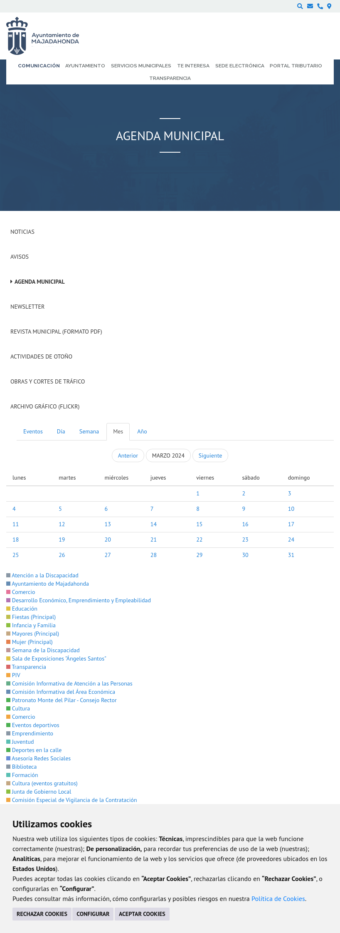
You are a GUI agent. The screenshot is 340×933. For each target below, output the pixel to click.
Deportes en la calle (34, 750)
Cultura (18, 708)
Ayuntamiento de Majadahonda (47, 583)
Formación (22, 775)
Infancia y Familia (31, 625)
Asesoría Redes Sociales (38, 758)
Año (142, 431)
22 (199, 539)
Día (61, 431)
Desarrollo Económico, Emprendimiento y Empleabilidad (78, 600)
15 (199, 524)
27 (108, 555)
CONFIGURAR (92, 914)
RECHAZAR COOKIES (42, 914)
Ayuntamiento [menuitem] (85, 66)
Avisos (19, 256)
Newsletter (27, 306)
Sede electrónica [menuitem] (239, 66)
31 (291, 555)
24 (291, 539)
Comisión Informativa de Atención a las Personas (69, 683)
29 (199, 555)
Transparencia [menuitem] (170, 78)
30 (245, 555)
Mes (118, 431)
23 (245, 539)
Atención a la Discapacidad (42, 575)
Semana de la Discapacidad (43, 650)
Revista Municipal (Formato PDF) (56, 331)
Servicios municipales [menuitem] (141, 66)
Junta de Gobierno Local (38, 791)
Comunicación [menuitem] (39, 66)
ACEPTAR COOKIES (142, 914)
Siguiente (210, 455)
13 (108, 524)
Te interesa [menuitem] (193, 66)
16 (245, 524)
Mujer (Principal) (29, 642)
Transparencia (26, 667)
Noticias (22, 231)
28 (153, 555)
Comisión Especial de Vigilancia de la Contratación (71, 800)
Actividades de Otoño (41, 356)
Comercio (20, 592)
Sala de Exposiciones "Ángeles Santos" (56, 658)
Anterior (128, 455)
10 (291, 508)
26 (62, 555)
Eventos (33, 431)
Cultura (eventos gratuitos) (42, 783)
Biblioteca (21, 766)
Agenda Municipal (40, 281)
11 (15, 524)
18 (15, 539)
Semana (89, 431)
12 (62, 524)
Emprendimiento (29, 733)
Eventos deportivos (32, 725)
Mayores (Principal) (32, 633)
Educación (21, 608)
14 (153, 524)
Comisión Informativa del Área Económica (60, 691)
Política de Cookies (278, 898)
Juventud (20, 741)
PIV (13, 675)
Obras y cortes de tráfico (47, 381)
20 (108, 539)
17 (291, 524)
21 (153, 539)
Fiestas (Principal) (31, 617)
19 (62, 539)
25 (15, 555)
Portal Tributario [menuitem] (296, 66)
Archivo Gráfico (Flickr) (45, 406)
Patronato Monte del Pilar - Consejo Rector (61, 700)
